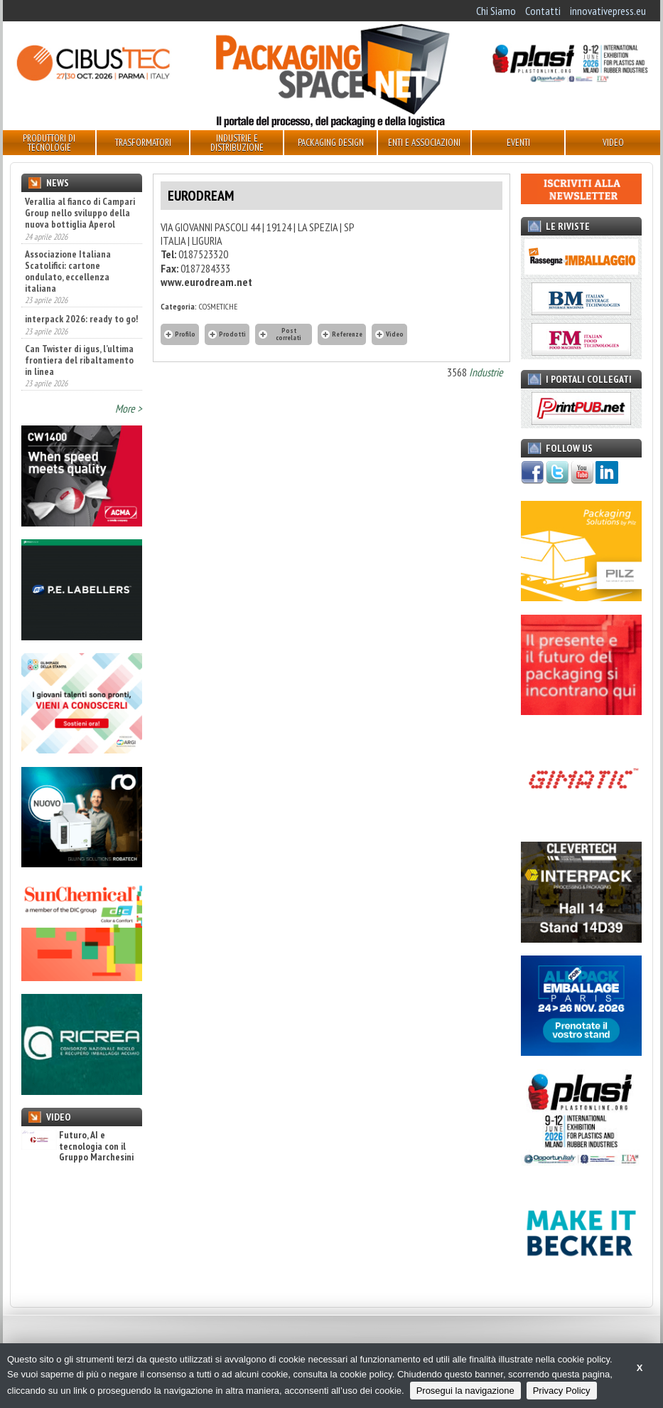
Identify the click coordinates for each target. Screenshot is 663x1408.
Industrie (486, 372)
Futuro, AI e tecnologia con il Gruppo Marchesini (77, 1146)
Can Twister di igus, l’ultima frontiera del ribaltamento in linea (79, 360)
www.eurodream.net (206, 282)
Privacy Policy (562, 1390)
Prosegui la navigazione (465, 1390)
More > (128, 408)
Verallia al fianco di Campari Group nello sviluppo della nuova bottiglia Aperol (80, 213)
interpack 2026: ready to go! (81, 318)
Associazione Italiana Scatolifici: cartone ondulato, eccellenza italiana (68, 271)
